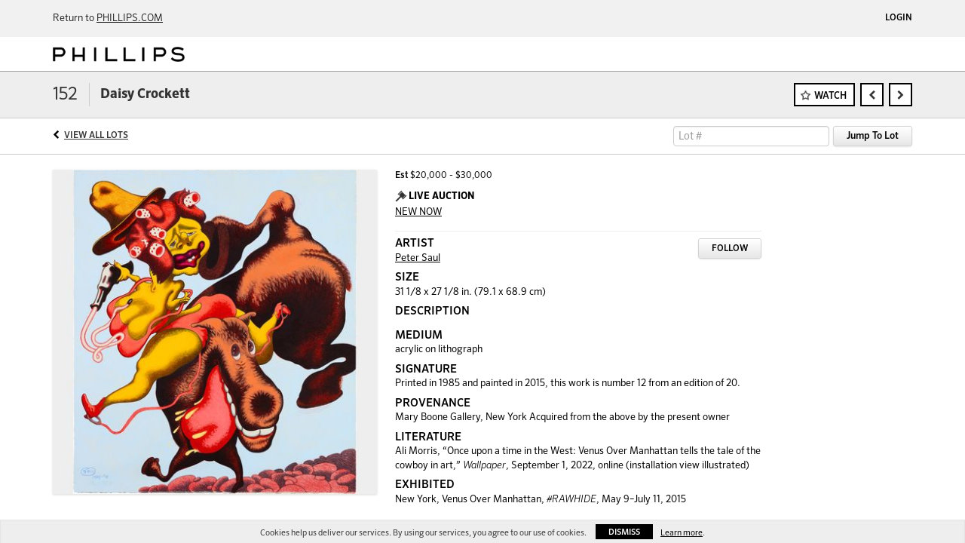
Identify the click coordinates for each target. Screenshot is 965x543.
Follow (730, 248)
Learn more (681, 533)
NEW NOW (418, 212)
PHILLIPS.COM (129, 18)
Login (898, 18)
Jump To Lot (873, 136)
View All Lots (96, 135)
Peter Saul (417, 258)
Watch (830, 96)
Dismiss (624, 532)
